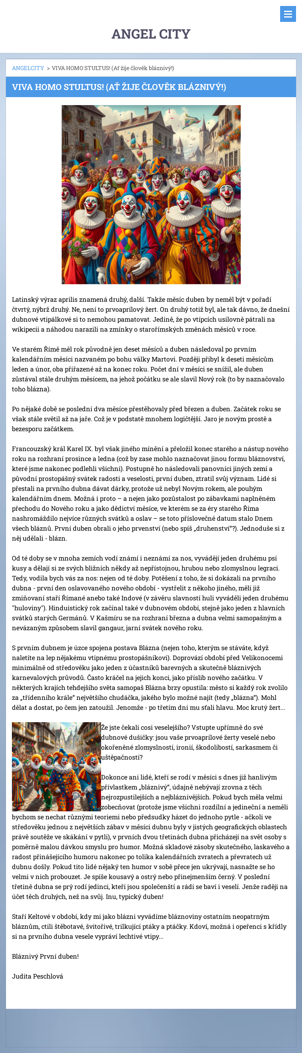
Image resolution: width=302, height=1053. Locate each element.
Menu (288, 14)
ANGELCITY (28, 68)
